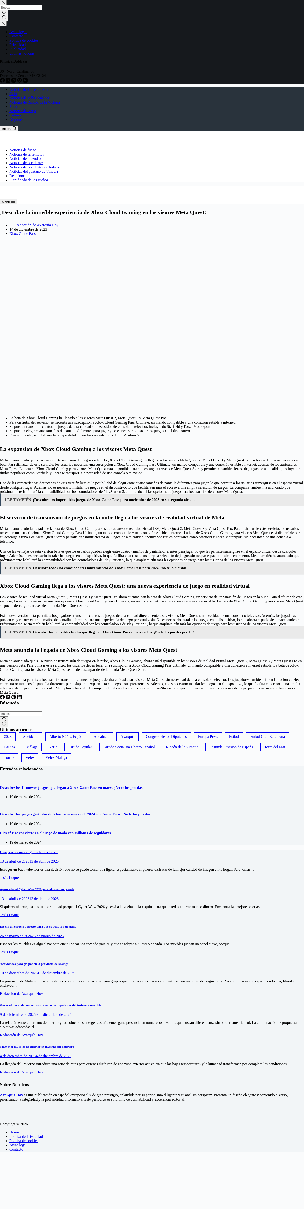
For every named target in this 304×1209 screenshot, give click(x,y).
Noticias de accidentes (26, 163)
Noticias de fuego (23, 150)
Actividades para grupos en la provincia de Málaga (34, 964)
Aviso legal (18, 1145)
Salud (14, 107)
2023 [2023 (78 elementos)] (8, 736)
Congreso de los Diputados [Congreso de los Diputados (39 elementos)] (166, 736)
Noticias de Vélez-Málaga (29, 98)
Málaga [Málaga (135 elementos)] (32, 747)
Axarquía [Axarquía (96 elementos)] (127, 736)
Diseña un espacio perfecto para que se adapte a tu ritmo (38, 926)
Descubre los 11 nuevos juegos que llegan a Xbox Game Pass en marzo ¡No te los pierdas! (72, 787)
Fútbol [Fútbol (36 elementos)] (234, 736)
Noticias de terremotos (27, 154)
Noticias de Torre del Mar (29, 89)
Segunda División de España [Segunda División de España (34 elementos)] (231, 747)
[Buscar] (9, 128)
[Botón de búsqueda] (4, 721)
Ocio (13, 94)
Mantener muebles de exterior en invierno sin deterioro (37, 1046)
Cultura (15, 115)
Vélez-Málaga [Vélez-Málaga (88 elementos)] (56, 757)
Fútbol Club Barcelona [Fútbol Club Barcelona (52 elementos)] (267, 736)
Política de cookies (24, 1141)
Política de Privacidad (26, 1136)
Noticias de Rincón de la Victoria (35, 102)
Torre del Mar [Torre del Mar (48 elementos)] (274, 747)
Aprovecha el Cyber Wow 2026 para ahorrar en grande (37, 889)
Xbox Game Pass (23, 234)
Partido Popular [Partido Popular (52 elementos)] (80, 747)
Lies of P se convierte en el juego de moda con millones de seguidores (55, 833)
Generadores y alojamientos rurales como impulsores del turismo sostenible (50, 1005)
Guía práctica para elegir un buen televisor (29, 852)
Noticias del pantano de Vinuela (34, 171)
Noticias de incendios (26, 159)
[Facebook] (3, 698)
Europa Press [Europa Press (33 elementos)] (208, 736)
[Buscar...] (21, 713)
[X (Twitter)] (8, 698)
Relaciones (18, 176)
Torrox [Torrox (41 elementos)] (9, 757)
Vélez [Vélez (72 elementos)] (29, 757)
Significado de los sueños (29, 180)
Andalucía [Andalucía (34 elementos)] (101, 736)
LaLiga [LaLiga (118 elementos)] (9, 747)
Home (14, 1132)
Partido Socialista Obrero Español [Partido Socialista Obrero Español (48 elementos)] (129, 747)
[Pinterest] (14, 698)
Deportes (16, 119)
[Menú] (8, 201)
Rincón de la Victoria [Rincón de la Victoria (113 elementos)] (182, 747)
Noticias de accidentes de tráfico (34, 167)
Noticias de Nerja (23, 111)
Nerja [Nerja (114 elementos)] (53, 747)
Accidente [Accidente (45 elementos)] (30, 736)
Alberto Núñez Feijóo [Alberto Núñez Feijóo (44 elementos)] (66, 736)
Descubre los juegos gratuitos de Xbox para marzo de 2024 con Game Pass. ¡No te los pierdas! (76, 814)
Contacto (16, 1149)
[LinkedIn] (19, 698)
